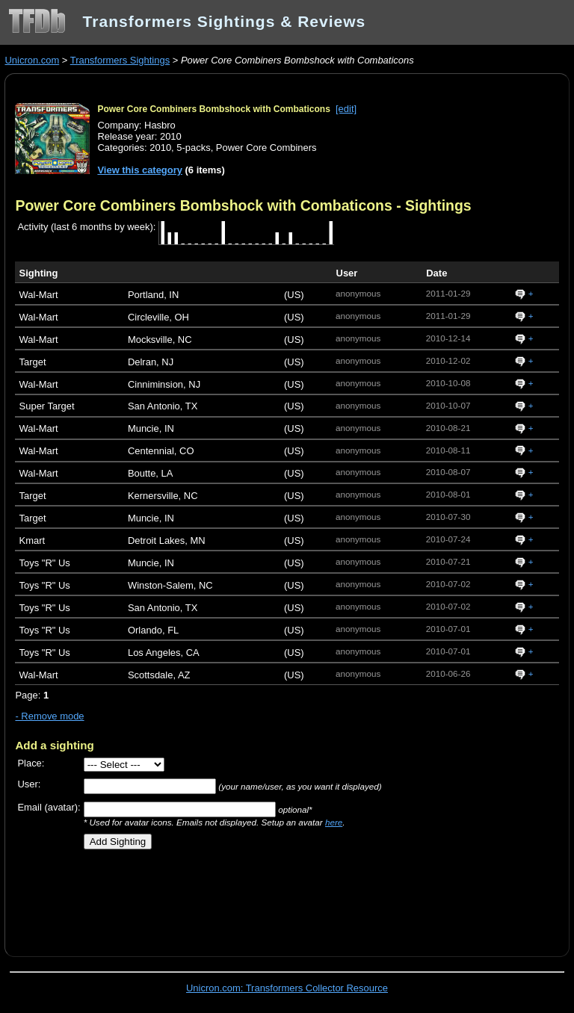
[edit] (346, 108)
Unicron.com (31, 60)
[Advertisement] (190, 897)
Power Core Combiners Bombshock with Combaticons (213, 109)
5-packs (193, 147)
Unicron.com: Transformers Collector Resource (287, 988)
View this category (139, 170)
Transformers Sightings (120, 60)
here (333, 822)
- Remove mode (49, 716)
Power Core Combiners (266, 147)
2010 (160, 147)
